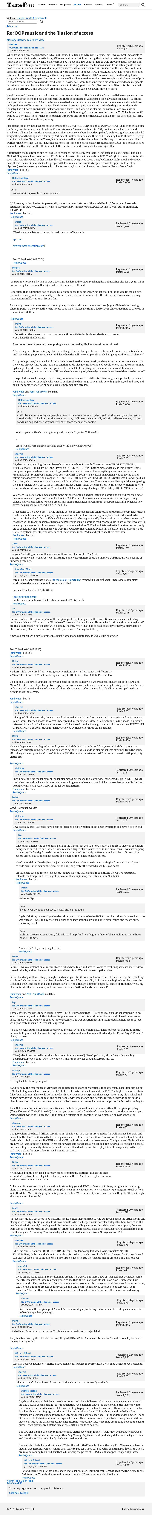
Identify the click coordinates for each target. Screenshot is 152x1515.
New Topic (27, 40)
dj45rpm (16, 1070)
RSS (20, 1483)
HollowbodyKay (20, 178)
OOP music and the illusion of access (26, 48)
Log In (21, 18)
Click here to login (18, 1493)
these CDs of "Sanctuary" (67, 580)
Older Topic (27, 1480)
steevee (13, 44)
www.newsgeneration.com (28, 246)
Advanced (12, 26)
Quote (16, 173)
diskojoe (19, 768)
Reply (10, 173)
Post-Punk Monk (38, 391)
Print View (38, 40)
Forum (77, 4)
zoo (14, 608)
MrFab (18, 222)
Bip (19, 835)
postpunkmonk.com (25, 596)
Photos (88, 4)
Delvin (18, 324)
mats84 (16, 268)
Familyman (12, 169)
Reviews (52, 4)
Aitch (14, 543)
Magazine (65, 4)
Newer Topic (13, 1480)
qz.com (17, 239)
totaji (15, 1208)
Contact (99, 4)
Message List (14, 40)
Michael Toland (23, 1353)
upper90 (22, 1266)
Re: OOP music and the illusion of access (31, 181)
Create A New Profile (36, 18)
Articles (41, 4)
